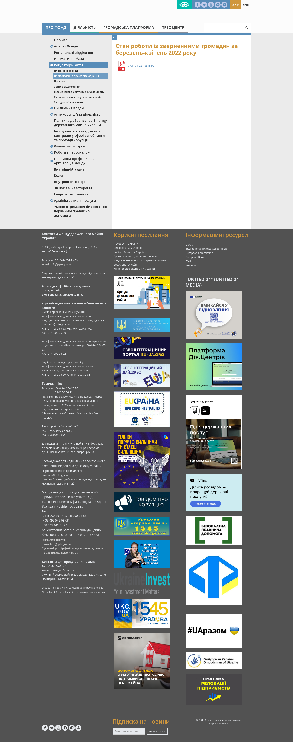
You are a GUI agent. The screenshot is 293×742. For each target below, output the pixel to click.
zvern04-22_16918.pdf (141, 65)
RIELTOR (191, 265)
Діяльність (85, 27)
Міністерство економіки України (134, 268)
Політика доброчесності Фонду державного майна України (80, 122)
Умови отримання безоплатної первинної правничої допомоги (80, 211)
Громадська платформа (128, 27)
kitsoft (225, 723)
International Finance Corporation (206, 248)
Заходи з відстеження (68, 102)
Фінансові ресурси (67, 146)
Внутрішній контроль (72, 181)
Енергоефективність (71, 194)
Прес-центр (172, 27)
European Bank (195, 257)
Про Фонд (56, 27)
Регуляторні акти (66, 65)
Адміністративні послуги (73, 200)
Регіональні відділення (73, 52)
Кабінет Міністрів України (130, 252)
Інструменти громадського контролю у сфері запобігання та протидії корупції (79, 135)
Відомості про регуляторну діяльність (79, 92)
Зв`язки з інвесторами (73, 188)
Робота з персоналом (70, 152)
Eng (245, 4)
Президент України (126, 243)
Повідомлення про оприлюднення (77, 76)
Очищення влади (67, 108)
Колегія (60, 175)
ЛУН (188, 261)
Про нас (60, 40)
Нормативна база (69, 58)
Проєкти (59, 81)
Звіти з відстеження (67, 86)
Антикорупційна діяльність (75, 114)
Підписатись (157, 731)
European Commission (199, 253)
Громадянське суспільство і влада (135, 256)
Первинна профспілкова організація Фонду (73, 160)
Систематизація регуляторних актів (77, 97)
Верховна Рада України (129, 247)
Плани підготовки (66, 70)
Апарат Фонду (64, 46)
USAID (189, 244)
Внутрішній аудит (69, 169)
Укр (235, 4)
